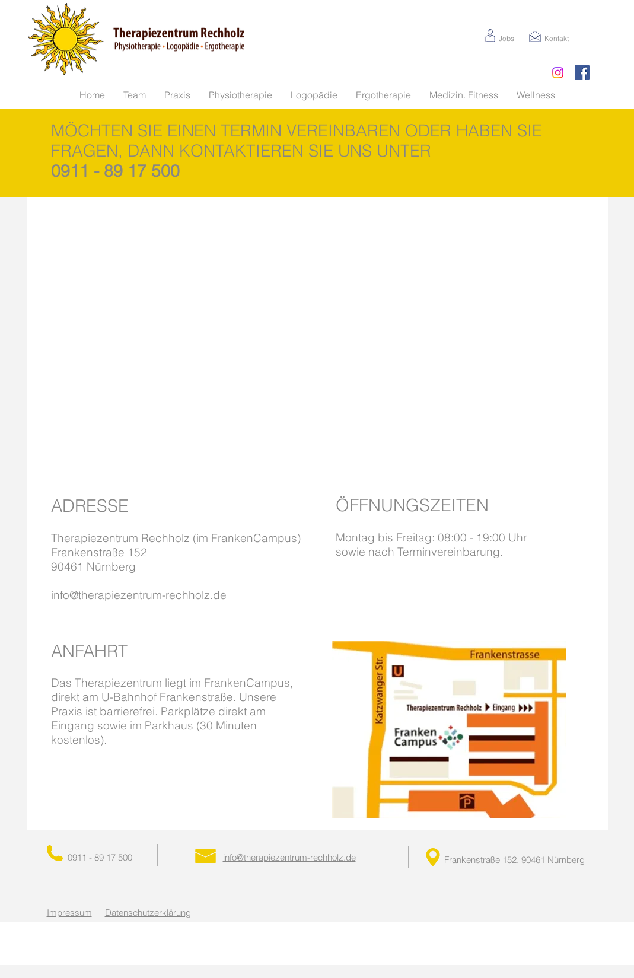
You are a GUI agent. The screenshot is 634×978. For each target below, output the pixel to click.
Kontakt (556, 38)
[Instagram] (557, 72)
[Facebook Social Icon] (582, 72)
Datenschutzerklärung (148, 912)
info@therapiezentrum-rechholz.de (139, 595)
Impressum (69, 912)
